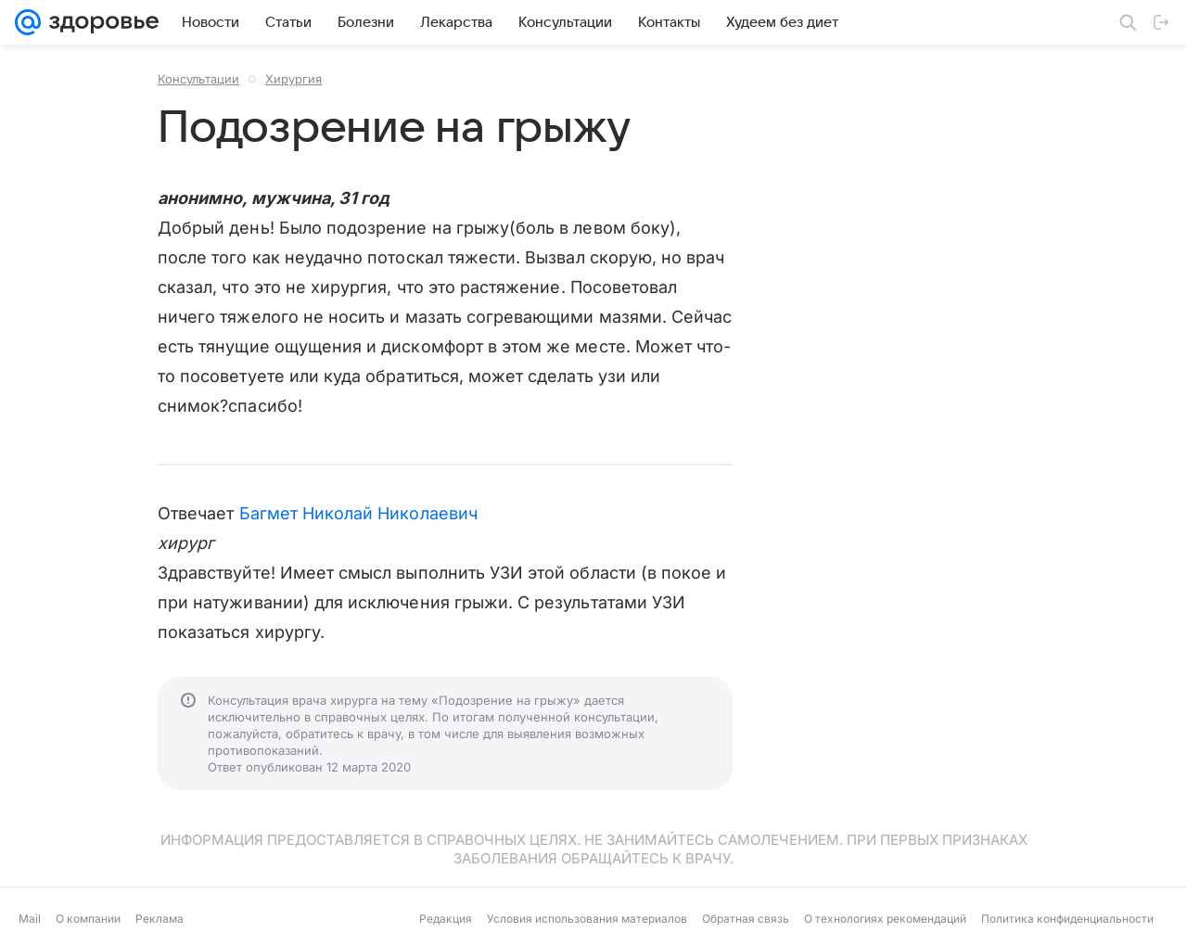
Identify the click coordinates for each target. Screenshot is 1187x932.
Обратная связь (745, 919)
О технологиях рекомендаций (885, 919)
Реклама (159, 919)
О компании (88, 919)
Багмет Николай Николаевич (358, 513)
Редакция (445, 919)
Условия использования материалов (587, 919)
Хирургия (293, 78)
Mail (30, 919)
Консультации (198, 78)
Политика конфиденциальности (1067, 919)
